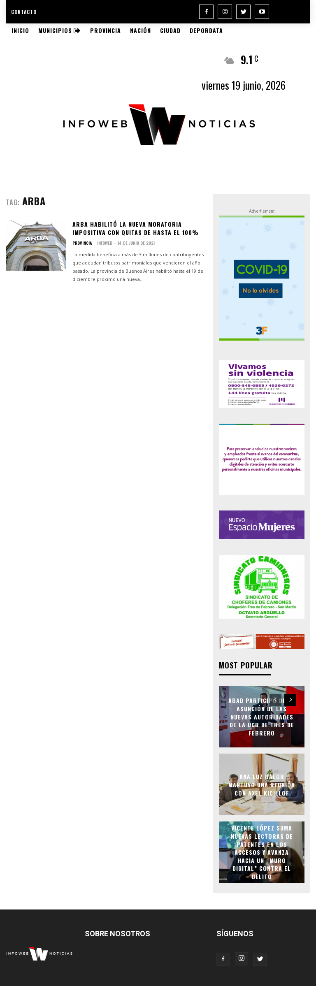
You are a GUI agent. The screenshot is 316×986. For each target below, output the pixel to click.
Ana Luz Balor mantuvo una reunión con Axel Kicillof (261, 784)
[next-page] (290, 700)
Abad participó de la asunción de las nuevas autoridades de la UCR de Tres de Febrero (261, 716)
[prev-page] (275, 700)
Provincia (81, 243)
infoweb (104, 243)
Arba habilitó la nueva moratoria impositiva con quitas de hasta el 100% (135, 228)
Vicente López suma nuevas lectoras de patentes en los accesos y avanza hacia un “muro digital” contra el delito (262, 852)
